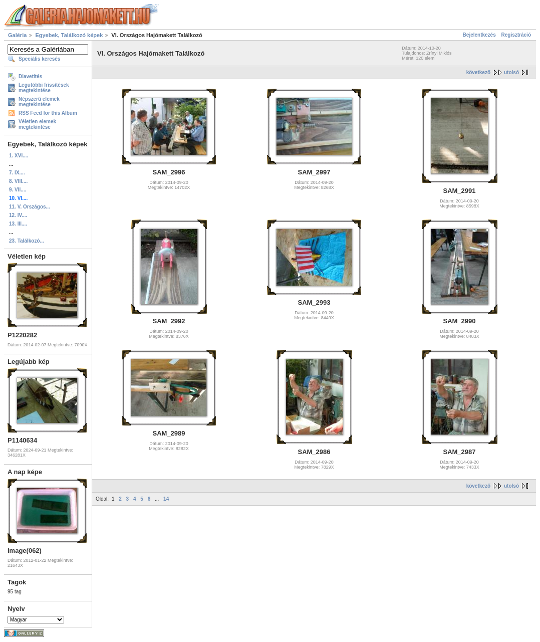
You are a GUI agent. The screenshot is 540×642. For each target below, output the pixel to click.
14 (166, 499)
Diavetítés (30, 76)
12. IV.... (18, 215)
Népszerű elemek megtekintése (39, 101)
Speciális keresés (39, 59)
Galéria (17, 35)
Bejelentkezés (479, 35)
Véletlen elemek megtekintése (37, 124)
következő (478, 72)
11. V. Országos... (29, 206)
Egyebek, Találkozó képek (69, 35)
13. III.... (18, 224)
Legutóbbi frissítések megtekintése (44, 87)
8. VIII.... (18, 181)
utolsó (511, 72)
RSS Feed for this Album (48, 113)
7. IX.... (17, 172)
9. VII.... (17, 189)
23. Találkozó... (26, 241)
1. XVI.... (18, 155)
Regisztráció (516, 35)
